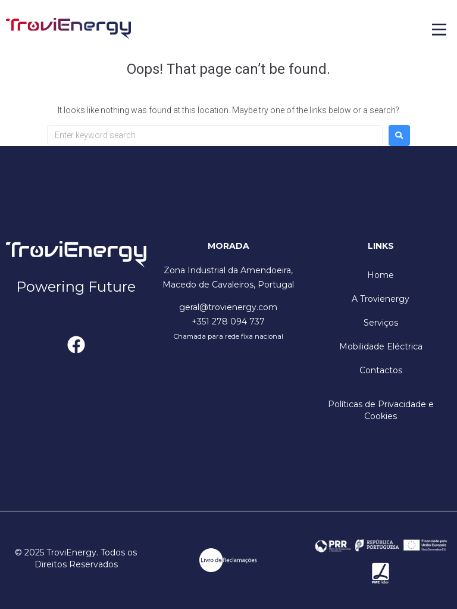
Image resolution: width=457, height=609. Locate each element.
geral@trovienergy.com (228, 307)
